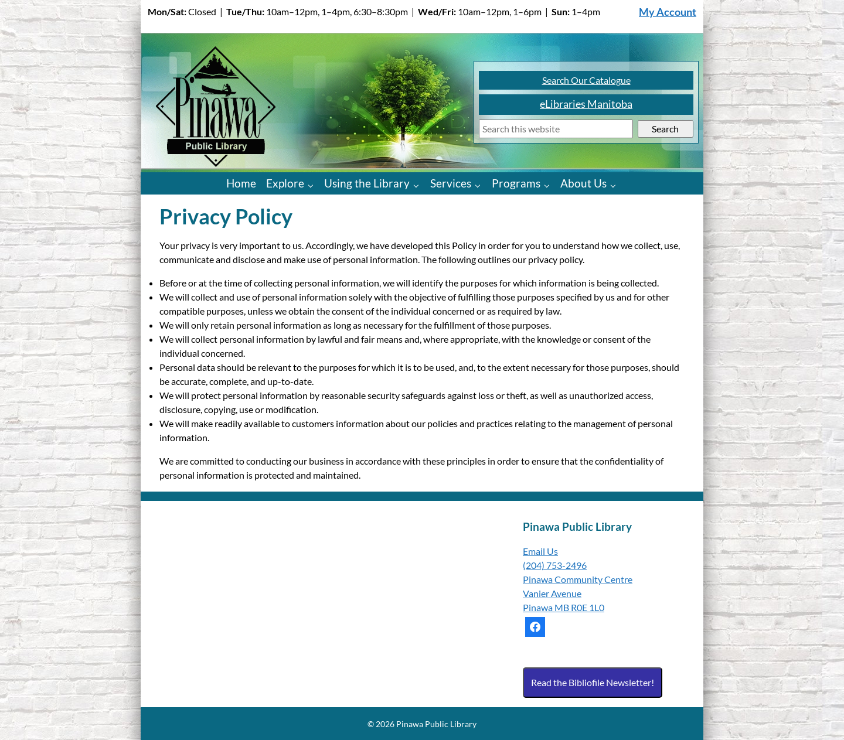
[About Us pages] (615, 184)
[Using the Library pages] (418, 184)
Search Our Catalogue (586, 80)
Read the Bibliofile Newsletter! (592, 682)
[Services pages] (480, 184)
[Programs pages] (549, 184)
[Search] (556, 129)
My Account (667, 12)
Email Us (540, 551)
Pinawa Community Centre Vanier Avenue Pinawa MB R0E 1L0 (577, 593)
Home (241, 183)
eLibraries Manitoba (586, 104)
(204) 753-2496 (555, 565)
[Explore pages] (313, 184)
